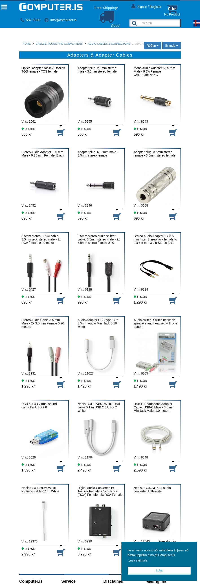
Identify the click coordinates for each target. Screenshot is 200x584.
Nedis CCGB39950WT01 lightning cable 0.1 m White (40, 489)
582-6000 (30, 20)
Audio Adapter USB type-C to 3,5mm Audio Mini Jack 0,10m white (99, 323)
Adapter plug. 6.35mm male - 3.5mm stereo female (98, 153)
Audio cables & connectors (109, 43)
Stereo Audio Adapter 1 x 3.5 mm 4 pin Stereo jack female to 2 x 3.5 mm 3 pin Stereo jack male (155, 239)
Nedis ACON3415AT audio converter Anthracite (152, 489)
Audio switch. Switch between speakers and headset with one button (155, 323)
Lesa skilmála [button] (137, 560)
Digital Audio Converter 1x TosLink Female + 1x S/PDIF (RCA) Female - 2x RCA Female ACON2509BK (100, 491)
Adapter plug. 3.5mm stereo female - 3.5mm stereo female (155, 153)
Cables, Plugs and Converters (59, 43)
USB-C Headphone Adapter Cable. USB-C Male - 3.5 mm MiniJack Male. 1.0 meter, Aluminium (154, 407)
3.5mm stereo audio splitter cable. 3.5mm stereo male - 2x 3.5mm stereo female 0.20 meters (99, 239)
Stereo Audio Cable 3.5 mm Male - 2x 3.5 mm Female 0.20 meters (43, 323)
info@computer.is (60, 20)
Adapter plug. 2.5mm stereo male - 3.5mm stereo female (97, 69)
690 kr (27, 218)
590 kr (139, 134)
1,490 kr (84, 386)
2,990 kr (28, 554)
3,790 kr (84, 554)
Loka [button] (159, 570)
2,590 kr (140, 470)
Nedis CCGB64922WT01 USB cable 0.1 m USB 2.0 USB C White (99, 407)
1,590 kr (28, 470)
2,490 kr (84, 470)
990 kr (83, 302)
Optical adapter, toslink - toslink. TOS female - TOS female (44, 69)
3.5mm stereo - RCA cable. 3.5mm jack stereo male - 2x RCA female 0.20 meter (41, 239)
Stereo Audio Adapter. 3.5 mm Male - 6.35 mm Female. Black (43, 153)
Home (27, 43)
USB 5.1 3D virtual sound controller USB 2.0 (39, 405)
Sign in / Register (146, 6)
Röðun (152, 45)
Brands (171, 45)
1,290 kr (140, 302)
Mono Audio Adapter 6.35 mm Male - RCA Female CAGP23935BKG (154, 71)
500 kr (27, 134)
